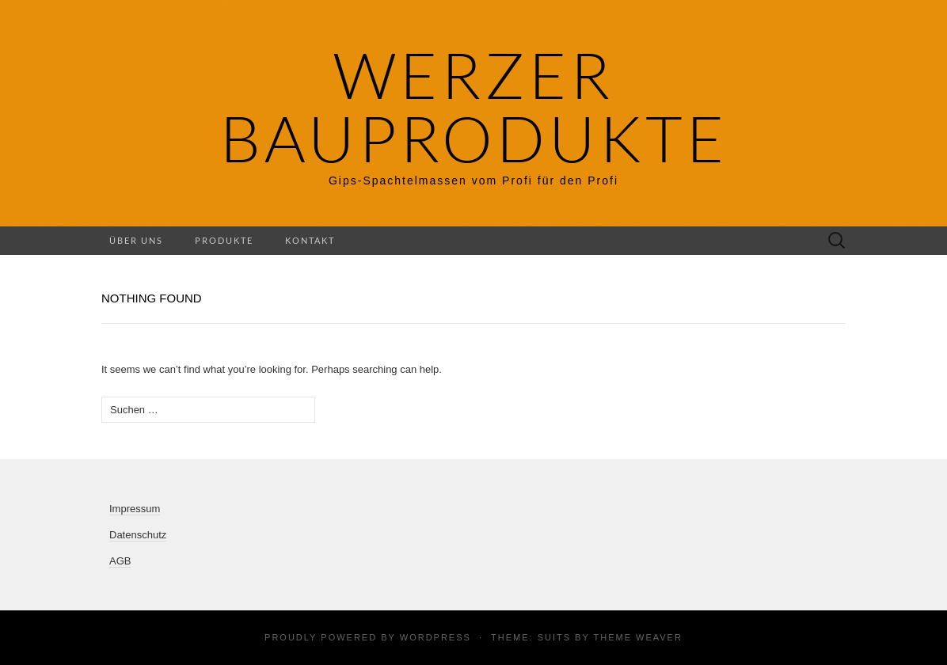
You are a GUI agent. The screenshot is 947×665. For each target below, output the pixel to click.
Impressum (134, 509)
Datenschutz (137, 535)
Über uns (136, 240)
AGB (120, 561)
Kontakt (310, 240)
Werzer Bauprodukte (474, 106)
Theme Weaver (637, 637)
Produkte (224, 240)
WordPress (435, 637)
